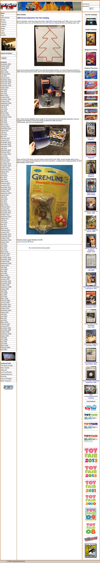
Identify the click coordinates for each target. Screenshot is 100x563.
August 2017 (5, 130)
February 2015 (5, 152)
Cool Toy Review (6, 372)
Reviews (3, 22)
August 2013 (5, 171)
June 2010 (4, 246)
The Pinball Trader (91, 268)
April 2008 (4, 297)
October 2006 (5, 332)
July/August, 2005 (91, 288)
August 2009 (5, 265)
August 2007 (5, 312)
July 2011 (4, 220)
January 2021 (5, 97)
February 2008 (5, 300)
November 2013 (6, 166)
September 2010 (6, 240)
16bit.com (4, 370)
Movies (3, 20)
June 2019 (4, 109)
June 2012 (4, 199)
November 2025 (6, 64)
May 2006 (4, 342)
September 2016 (6, 146)
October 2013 (5, 168)
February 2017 (5, 138)
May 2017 (4, 136)
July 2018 (4, 119)
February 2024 (5, 74)
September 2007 (6, 310)
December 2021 (6, 83)
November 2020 (6, 99)
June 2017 (4, 134)
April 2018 (4, 123)
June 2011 (4, 222)
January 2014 (5, 162)
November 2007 (6, 306)
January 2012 (5, 209)
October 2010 (5, 238)
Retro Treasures (6, 381)
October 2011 (5, 214)
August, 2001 (91, 251)
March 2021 (4, 95)
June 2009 (4, 269)
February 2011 (5, 230)
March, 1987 (91, 213)
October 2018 (5, 115)
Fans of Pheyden (6, 378)
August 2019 (5, 105)
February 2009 (5, 277)
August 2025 (5, 68)
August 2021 (5, 87)
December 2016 (6, 142)
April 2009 (4, 273)
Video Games (5, 17)
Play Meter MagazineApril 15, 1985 (91, 230)
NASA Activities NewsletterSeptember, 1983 (91, 381)
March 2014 (4, 158)
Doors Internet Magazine (91, 138)
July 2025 (4, 70)
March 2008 (4, 299)
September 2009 (6, 263)
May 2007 (4, 318)
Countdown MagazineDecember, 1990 (91, 344)
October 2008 (5, 285)
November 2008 (6, 283)
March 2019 (4, 113)
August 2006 (5, 336)
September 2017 (6, 128)
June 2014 (4, 156)
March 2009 (4, 275)
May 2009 (4, 271)
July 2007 (4, 314)
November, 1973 (91, 307)
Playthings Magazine (91, 211)
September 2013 (6, 170)
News (3, 13)
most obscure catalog (52, 23)
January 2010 (5, 256)
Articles (3, 26)
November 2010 (6, 236)
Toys (2, 15)
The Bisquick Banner (91, 362)
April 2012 (4, 203)
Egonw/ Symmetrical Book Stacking (91, 396)
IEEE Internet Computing (91, 287)
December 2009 (6, 257)
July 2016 (4, 148)
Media (3, 28)
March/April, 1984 (91, 364)
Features (4, 24)
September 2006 (6, 334)
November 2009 (6, 259)
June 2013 (4, 175)
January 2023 (5, 78)
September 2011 (6, 216)
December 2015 (6, 150)
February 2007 (5, 324)
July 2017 (4, 132)
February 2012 (5, 207)
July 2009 (4, 267)
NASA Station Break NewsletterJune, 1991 (91, 325)
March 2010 (4, 252)
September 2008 (6, 287)
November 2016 (6, 144)
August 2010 (5, 242)
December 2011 (6, 211)
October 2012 (5, 191)
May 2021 (4, 91)
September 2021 (6, 85)
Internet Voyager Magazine (91, 156)
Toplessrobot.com (6, 374)
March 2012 (4, 205)
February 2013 (5, 183)
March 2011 (4, 228)
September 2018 (6, 117)
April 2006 (4, 343)
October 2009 (5, 261)
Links (2, 30)
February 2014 (5, 160)
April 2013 (4, 179)
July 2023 (4, 76)
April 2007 (4, 320)
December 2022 (6, 80)
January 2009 (5, 279)
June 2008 (4, 293)
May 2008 (4, 295)
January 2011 (5, 232)
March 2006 (4, 345)
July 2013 (4, 173)
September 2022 (6, 82)
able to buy (74, 159)
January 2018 (5, 127)
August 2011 (5, 218)
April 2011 (4, 226)
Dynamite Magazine (91, 175)
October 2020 (5, 101)
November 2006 (6, 330)
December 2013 (6, 164)
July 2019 (4, 107)
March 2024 (4, 72)
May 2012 (4, 201)
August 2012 (5, 195)
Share (32, 242)
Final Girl (4, 376)
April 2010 (4, 250)
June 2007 (4, 316)
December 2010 (6, 234)
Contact (3, 35)
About (3, 33)
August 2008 (5, 289)
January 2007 (5, 326)
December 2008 (6, 281)
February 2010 (5, 254)
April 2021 (4, 93)
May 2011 (4, 224)
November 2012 (6, 189)
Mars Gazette (5, 368)
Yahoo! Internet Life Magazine (91, 249)
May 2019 (4, 111)
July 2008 (4, 291)
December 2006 (6, 328)
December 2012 (6, 187)
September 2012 (6, 193)
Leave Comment (22, 242)
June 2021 (4, 89)
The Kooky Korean (7, 365)
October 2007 (5, 308)
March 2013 (4, 181)
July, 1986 (91, 270)
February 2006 (5, 347)
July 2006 (4, 338)
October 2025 (5, 66)
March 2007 (4, 322)
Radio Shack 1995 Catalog (91, 193)
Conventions (91, 401)
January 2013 (5, 185)
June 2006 (4, 340)
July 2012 (4, 197)
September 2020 (6, 103)
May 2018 (4, 121)
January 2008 (5, 302)
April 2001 (4, 349)
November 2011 (6, 213)
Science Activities (91, 305)
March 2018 (4, 125)
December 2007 (6, 304)
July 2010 (4, 244)
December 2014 (6, 154)
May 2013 (4, 177)
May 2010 (4, 248)
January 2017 (5, 140)
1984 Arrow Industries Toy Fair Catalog (33, 18)
